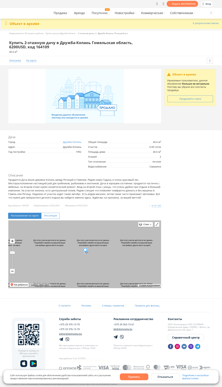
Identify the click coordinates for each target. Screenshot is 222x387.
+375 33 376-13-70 (69, 329)
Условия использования (149, 285)
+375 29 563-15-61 (124, 324)
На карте (31, 60)
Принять (134, 377)
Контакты (175, 319)
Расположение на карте (25, 215)
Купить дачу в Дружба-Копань (61, 33)
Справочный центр (186, 337)
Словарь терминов (113, 305)
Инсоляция (50, 215)
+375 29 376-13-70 (69, 324)
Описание (15, 60)
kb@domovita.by (123, 329)
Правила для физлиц (147, 305)
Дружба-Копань (72, 142)
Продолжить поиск (190, 98)
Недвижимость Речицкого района (26, 33)
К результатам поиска (206, 23)
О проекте (65, 305)
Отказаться (165, 377)
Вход (206, 4)
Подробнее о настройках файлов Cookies (195, 377)
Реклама (86, 305)
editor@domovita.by (70, 334)
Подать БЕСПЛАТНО (184, 3)
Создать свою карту (40, 285)
